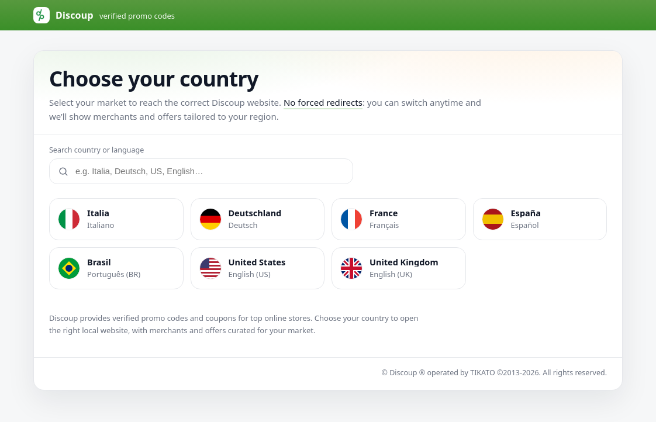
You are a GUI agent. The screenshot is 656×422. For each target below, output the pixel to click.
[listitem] (116, 219)
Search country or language (96, 150)
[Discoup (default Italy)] (104, 15)
